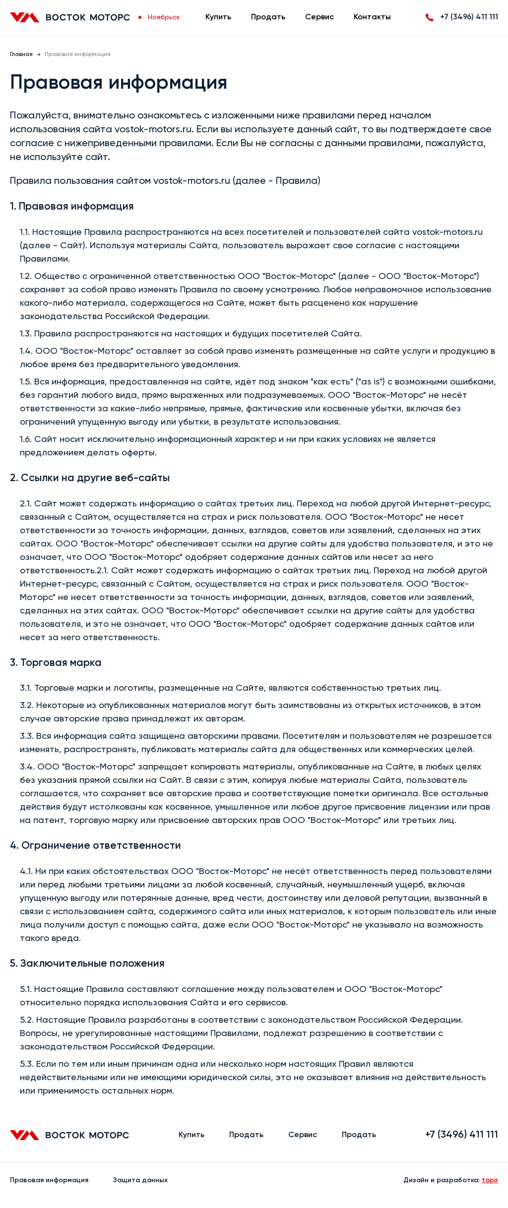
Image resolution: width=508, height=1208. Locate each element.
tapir (490, 1180)
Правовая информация (49, 1180)
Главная (21, 54)
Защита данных (140, 1180)
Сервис (319, 17)
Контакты (372, 17)
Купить (218, 17)
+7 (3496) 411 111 (461, 1135)
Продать (268, 17)
